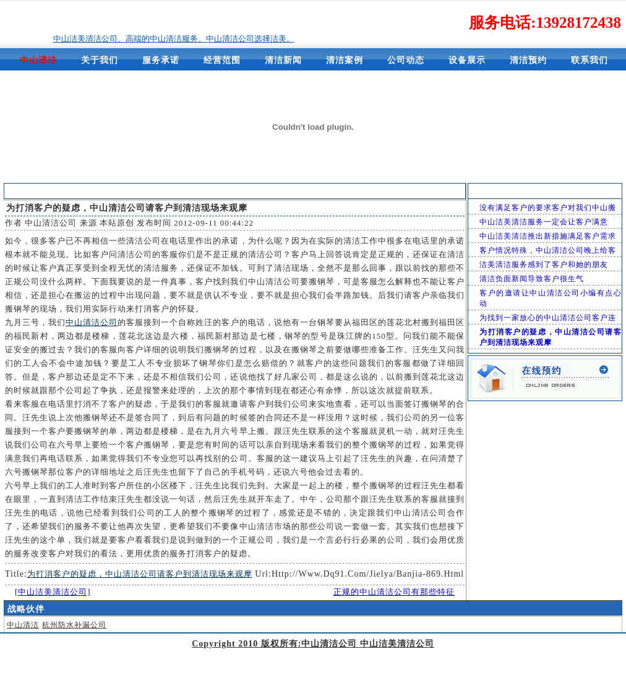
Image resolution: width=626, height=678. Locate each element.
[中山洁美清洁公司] (53, 591)
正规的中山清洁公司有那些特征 (394, 591)
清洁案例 (344, 60)
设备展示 (467, 60)
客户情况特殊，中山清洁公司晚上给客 (547, 250)
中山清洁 (23, 625)
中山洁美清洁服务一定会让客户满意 (543, 222)
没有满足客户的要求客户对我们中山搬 (547, 207)
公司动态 (405, 60)
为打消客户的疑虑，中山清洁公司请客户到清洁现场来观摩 (139, 573)
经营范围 (222, 60)
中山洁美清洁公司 (355, 191)
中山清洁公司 (51, 222)
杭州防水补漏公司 (74, 625)
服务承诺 (160, 60)
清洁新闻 (283, 60)
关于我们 (99, 60)
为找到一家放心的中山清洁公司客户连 (547, 317)
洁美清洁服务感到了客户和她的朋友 (543, 264)
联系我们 (589, 60)
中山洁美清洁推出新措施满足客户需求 (547, 236)
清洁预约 (528, 60)
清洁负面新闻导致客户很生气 (531, 278)
